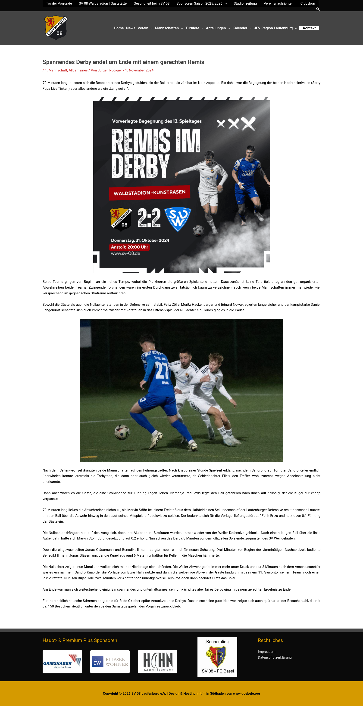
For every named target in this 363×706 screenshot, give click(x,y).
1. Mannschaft (56, 70)
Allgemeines (78, 70)
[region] (110, 662)
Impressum (266, 652)
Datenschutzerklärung (275, 657)
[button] (318, 9)
